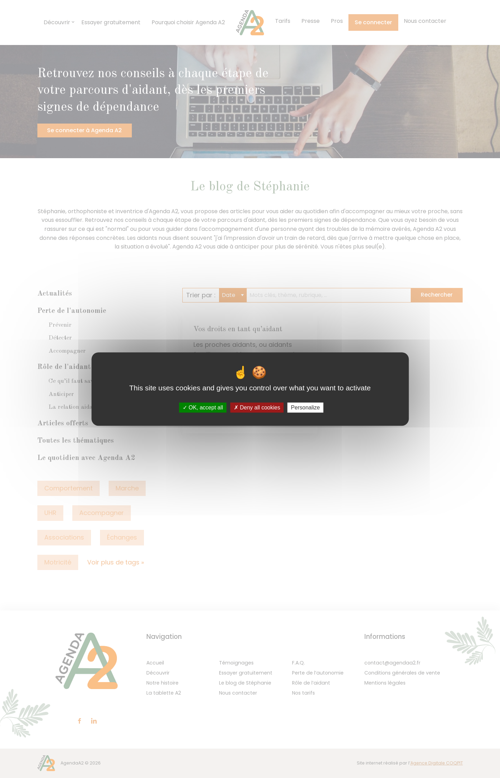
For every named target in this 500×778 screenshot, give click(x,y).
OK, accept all (203, 407)
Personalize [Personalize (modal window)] (305, 407)
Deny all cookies (257, 407)
